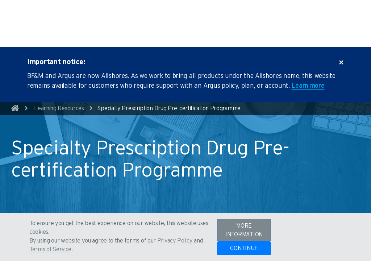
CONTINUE (244, 248)
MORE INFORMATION (244, 230)
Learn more (307, 65)
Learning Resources (59, 88)
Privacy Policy (175, 241)
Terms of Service (50, 249)
